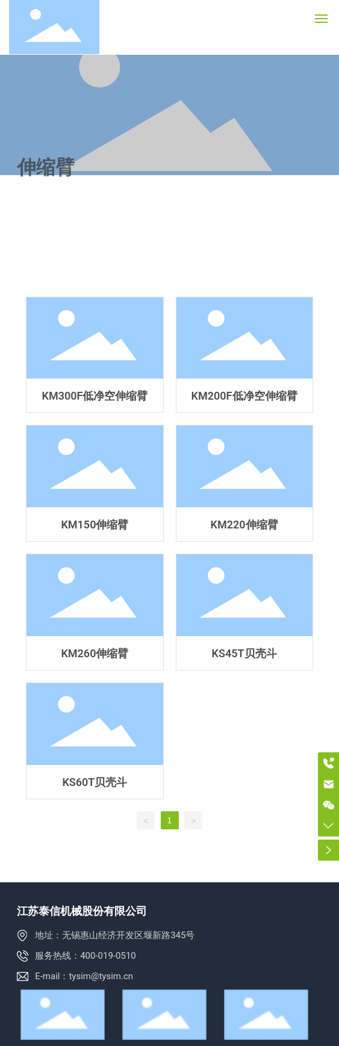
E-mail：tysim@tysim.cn (84, 976)
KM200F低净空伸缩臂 (244, 355)
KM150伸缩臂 (94, 483)
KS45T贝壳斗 (244, 612)
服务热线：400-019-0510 (85, 955)
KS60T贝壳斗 (94, 740)
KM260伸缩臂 (94, 612)
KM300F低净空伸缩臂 (94, 355)
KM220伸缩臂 (244, 483)
